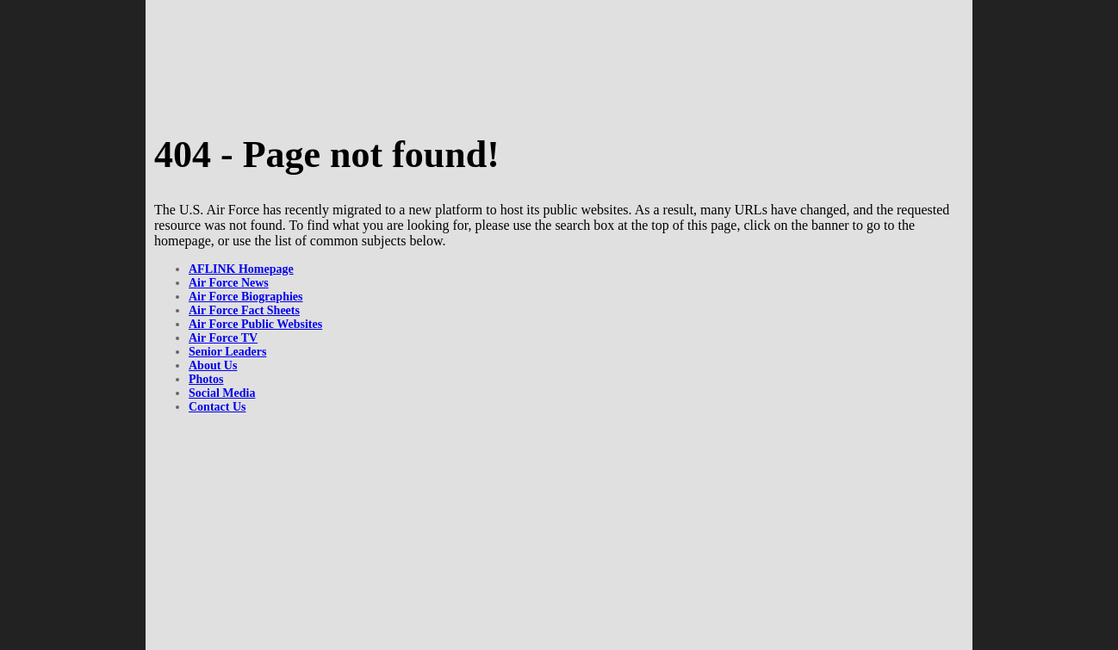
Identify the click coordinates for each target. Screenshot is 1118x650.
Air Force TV (223, 337)
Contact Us (217, 406)
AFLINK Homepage (241, 269)
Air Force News (229, 282)
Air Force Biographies (245, 296)
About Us (213, 365)
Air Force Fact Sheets (244, 310)
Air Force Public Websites (255, 324)
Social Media (222, 393)
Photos (206, 379)
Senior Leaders (227, 351)
